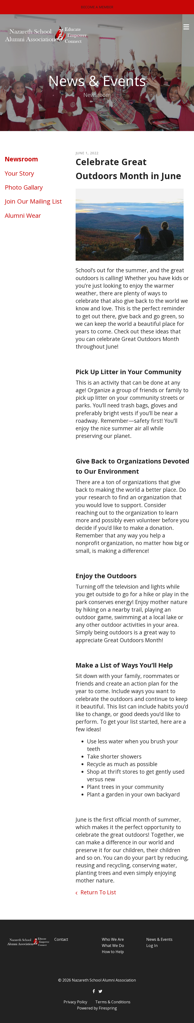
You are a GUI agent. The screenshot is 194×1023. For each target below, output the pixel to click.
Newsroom (21, 159)
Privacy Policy (75, 1002)
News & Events (159, 939)
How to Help (113, 951)
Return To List (97, 892)
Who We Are (113, 939)
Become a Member (97, 7)
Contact (61, 939)
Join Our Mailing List (33, 201)
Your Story (19, 173)
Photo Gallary (24, 187)
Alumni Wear (23, 215)
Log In (152, 945)
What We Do (113, 945)
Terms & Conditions (112, 1002)
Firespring (108, 1008)
